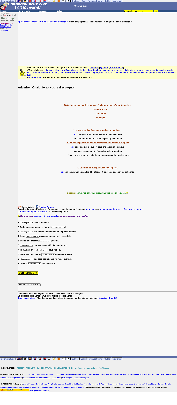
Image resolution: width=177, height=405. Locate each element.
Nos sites (117, 359)
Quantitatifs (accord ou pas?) (45, 72)
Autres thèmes (116, 67)
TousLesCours (95, 359)
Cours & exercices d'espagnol (54, 22)
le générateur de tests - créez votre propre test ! (122, 209)
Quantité (104, 67)
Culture (75, 359)
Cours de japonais (147, 374)
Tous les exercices (26, 298)
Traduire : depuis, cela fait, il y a (97, 72)
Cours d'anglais (33, 374)
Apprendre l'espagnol (28, 22)
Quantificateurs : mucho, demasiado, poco (134, 72)
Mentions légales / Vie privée (51, 387)
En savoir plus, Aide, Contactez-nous (50, 384)
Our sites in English (81, 377)
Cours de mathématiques (64, 374)
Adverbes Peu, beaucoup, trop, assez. (105, 70)
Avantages (4, 30)
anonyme (90, 209)
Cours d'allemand (94, 374)
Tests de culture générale (129, 374)
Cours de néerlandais (110, 374)
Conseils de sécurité (92, 384)
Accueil (3, 11)
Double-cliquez (35, 77)
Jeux (83, 359)
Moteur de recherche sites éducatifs (37, 377)
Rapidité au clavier (163, 374)
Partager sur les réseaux (39, 391)
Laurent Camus (29, 384)
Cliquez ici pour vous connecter (8, 19)
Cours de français (47, 374)
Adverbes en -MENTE (71, 72)
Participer (42, 11)
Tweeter (42, 207)
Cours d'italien (80, 374)
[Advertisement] (97, 42)
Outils (107, 359)
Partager (50, 207)
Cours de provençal (14, 377)
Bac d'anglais (67, 377)
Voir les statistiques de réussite (32, 211)
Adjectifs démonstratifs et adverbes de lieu (66, 70)
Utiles (59, 11)
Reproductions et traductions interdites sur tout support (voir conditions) (128, 384)
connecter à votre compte (46, 216)
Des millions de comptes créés (6, 25)
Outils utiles (56, 377)
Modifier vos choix (78, 387)
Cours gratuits (7, 359)
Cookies (67, 387)
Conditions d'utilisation (74, 384)
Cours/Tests (24, 11)
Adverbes (94, 67)
